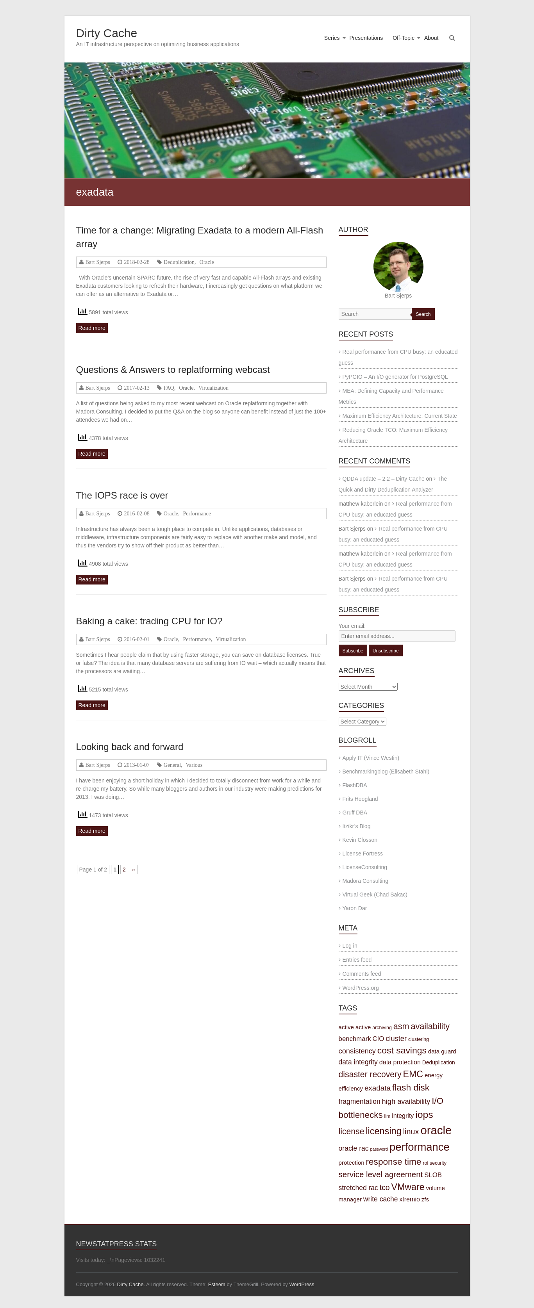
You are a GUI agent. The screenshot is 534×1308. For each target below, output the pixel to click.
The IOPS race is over (122, 495)
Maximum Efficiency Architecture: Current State (400, 416)
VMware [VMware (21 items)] (408, 1187)
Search (423, 314)
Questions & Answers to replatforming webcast (173, 369)
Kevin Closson (360, 840)
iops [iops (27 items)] (424, 1114)
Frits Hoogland (360, 799)
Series (332, 38)
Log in (350, 946)
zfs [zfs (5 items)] (425, 1199)
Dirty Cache (107, 33)
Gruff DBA (355, 812)
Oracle (207, 262)
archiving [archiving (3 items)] (382, 1027)
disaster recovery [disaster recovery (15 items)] (370, 1074)
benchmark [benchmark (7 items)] (355, 1038)
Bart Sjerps (98, 262)
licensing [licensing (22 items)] (383, 1131)
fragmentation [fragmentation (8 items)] (359, 1101)
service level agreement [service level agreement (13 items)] (381, 1174)
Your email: (352, 626)
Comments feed (362, 974)
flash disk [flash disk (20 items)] (410, 1087)
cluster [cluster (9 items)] (396, 1038)
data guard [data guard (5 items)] (442, 1051)
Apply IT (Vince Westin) (371, 758)
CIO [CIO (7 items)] (378, 1038)
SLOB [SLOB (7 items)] (433, 1175)
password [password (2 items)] (379, 1149)
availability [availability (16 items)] (430, 1026)
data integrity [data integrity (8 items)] (358, 1062)
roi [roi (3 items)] (425, 1163)
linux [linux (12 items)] (411, 1131)
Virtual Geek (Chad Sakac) (375, 894)
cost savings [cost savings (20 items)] (402, 1050)
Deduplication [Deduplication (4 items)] (438, 1062)
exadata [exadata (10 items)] (377, 1088)
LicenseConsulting (365, 867)
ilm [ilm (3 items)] (387, 1116)
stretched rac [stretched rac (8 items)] (358, 1188)
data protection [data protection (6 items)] (400, 1062)
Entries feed (357, 960)
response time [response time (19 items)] (393, 1162)
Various (194, 765)
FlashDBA (355, 785)
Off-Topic (403, 38)
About (431, 38)
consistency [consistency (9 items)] (357, 1051)
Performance (197, 513)
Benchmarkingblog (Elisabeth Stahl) (386, 771)
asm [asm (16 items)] (401, 1026)
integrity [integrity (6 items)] (403, 1115)
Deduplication (179, 262)
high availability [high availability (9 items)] (406, 1101)
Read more (92, 328)
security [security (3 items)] (438, 1163)
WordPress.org (361, 988)
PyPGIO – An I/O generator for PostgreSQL (395, 377)
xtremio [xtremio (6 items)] (409, 1199)
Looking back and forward (130, 746)
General (172, 765)
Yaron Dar (355, 908)
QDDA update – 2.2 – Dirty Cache (384, 479)
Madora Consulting (366, 881)
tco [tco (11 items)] (385, 1187)
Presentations (366, 38)
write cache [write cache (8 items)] (380, 1199)
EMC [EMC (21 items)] (413, 1074)
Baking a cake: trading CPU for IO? (149, 621)
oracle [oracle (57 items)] (436, 1130)
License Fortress (363, 853)
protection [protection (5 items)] (351, 1162)
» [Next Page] (133, 869)
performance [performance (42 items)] (419, 1147)
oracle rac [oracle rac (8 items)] (354, 1148)
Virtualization (213, 387)
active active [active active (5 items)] (355, 1027)
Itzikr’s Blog (357, 826)
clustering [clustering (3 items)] (418, 1039)
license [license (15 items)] (351, 1131)
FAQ (169, 387)
